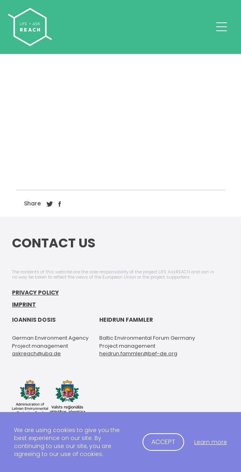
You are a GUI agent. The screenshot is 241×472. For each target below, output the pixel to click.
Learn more (210, 442)
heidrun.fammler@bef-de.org (138, 353)
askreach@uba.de (36, 353)
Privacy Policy (35, 293)
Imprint (24, 305)
